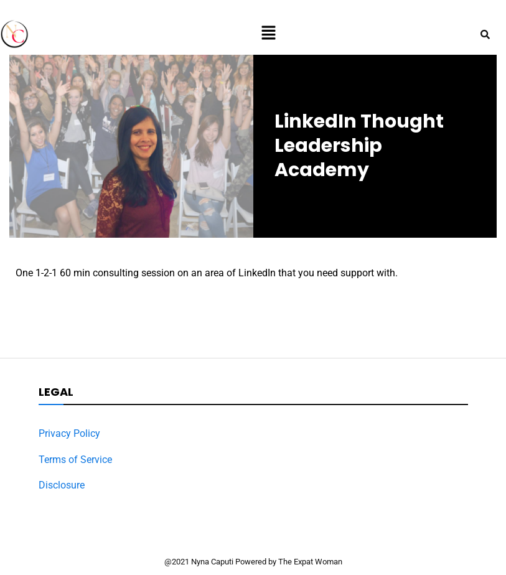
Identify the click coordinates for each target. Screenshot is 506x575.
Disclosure (62, 485)
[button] (268, 33)
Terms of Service (75, 459)
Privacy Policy (69, 433)
